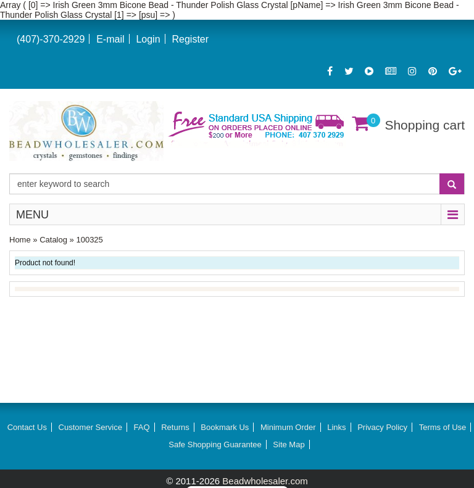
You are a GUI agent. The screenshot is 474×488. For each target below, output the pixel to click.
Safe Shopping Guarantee (214, 444)
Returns (175, 427)
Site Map (288, 444)
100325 (89, 239)
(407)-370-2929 (51, 39)
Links (336, 427)
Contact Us (27, 427)
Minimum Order (288, 427)
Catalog (53, 239)
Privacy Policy (382, 427)
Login (148, 39)
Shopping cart (425, 125)
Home (20, 239)
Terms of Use (443, 427)
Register (190, 39)
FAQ (142, 427)
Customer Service (90, 427)
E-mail (110, 39)
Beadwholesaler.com (264, 481)
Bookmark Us (225, 427)
